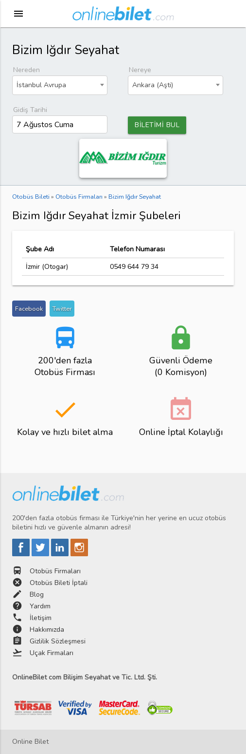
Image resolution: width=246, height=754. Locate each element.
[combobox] (59, 85)
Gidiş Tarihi (30, 109)
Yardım (40, 606)
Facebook (29, 308)
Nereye (140, 70)
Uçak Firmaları (51, 653)
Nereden (26, 70)
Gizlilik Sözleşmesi (58, 641)
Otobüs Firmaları (55, 571)
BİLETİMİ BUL (157, 125)
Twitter (62, 308)
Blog (37, 594)
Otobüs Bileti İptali (59, 582)
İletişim (41, 617)
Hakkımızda (47, 629)
